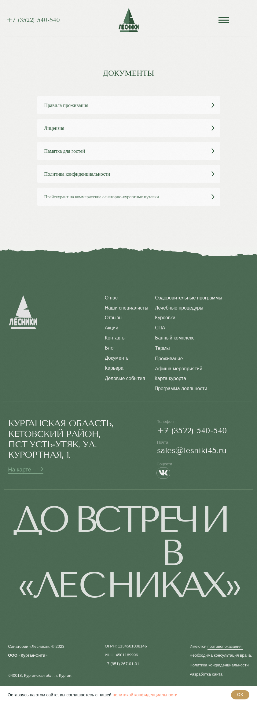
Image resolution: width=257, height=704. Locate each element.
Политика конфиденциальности (219, 665)
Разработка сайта (205, 674)
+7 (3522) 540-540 (33, 20)
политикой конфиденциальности (145, 694)
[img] (128, 20)
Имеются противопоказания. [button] (216, 646)
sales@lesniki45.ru (191, 450)
